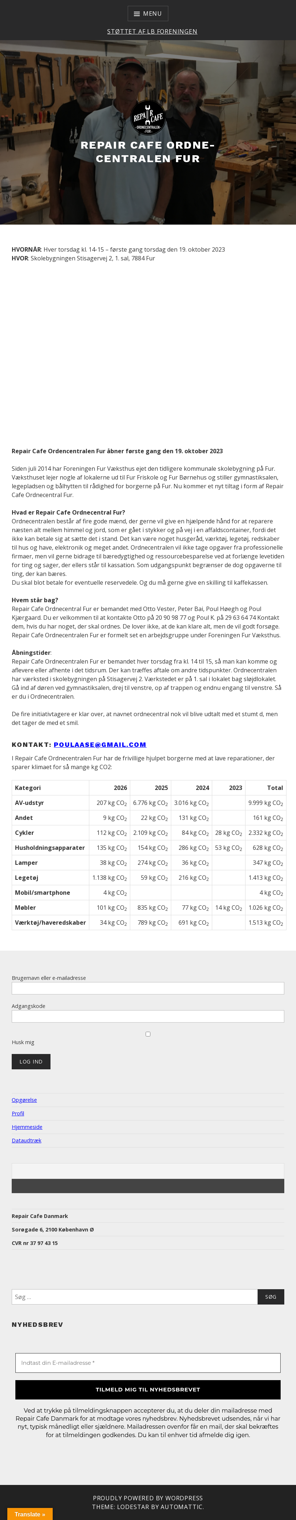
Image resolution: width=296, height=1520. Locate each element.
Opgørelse (24, 1099)
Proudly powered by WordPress (148, 1498)
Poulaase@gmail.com (100, 744)
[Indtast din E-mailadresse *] (148, 1363)
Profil (18, 1113)
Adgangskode (28, 1005)
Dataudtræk (26, 1140)
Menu (152, 13)
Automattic (182, 1507)
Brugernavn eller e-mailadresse (49, 977)
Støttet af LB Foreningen (152, 31)
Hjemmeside (27, 1126)
